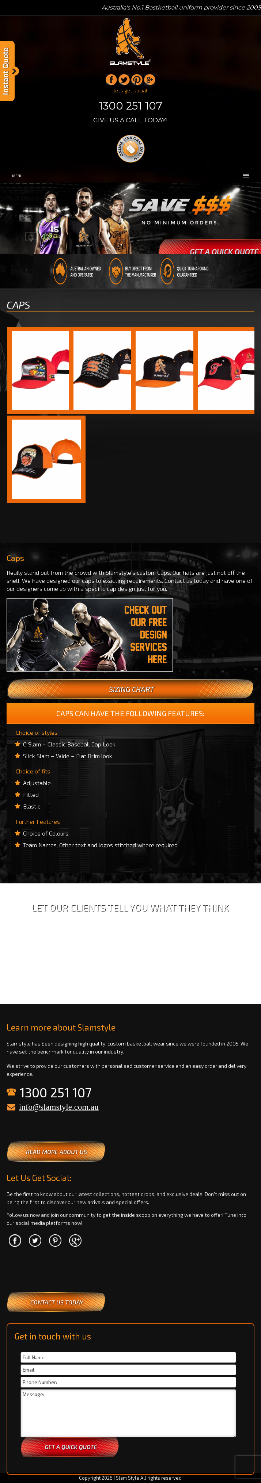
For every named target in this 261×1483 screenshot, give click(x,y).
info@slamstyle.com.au (59, 1107)
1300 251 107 (130, 105)
